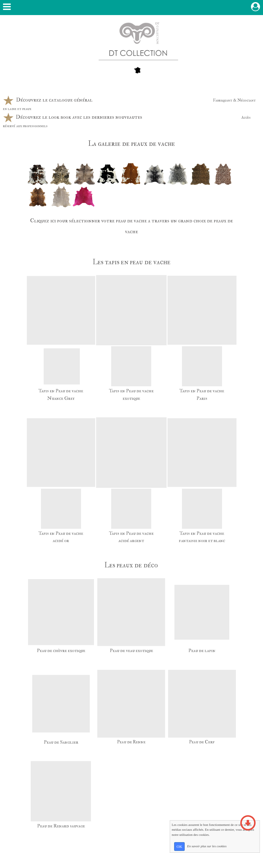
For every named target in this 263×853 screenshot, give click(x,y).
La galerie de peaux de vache (131, 143)
